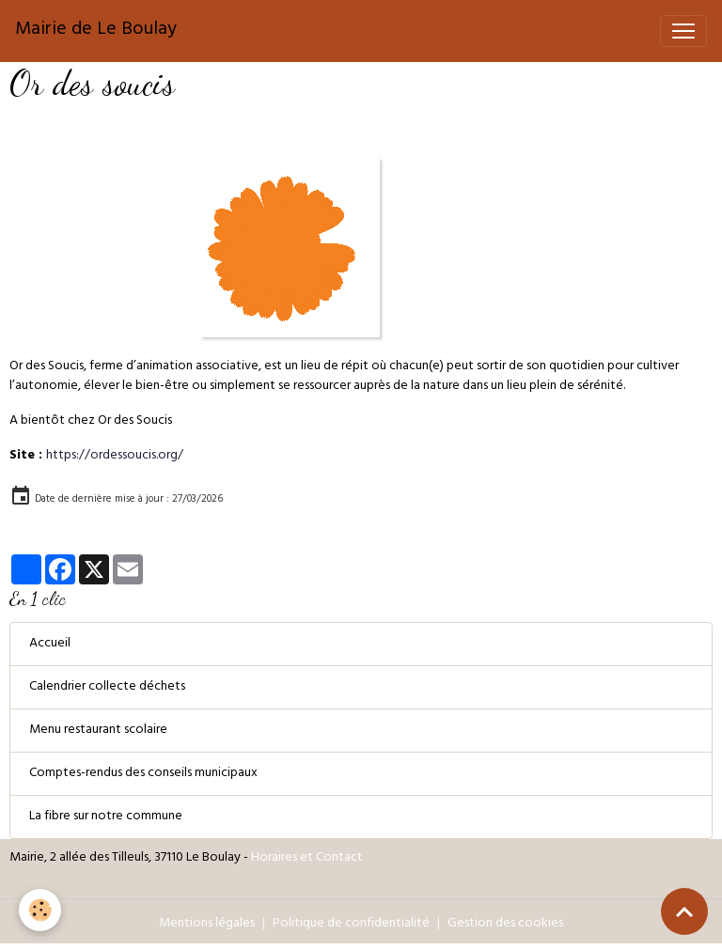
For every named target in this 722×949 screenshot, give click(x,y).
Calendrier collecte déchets (107, 687)
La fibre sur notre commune (105, 817)
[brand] (96, 31)
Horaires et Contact (307, 858)
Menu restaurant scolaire (98, 730)
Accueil (50, 644)
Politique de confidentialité (351, 924)
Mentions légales (207, 924)
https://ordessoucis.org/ (114, 456)
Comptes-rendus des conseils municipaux (143, 774)
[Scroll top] (684, 911)
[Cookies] (40, 910)
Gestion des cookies (505, 924)
